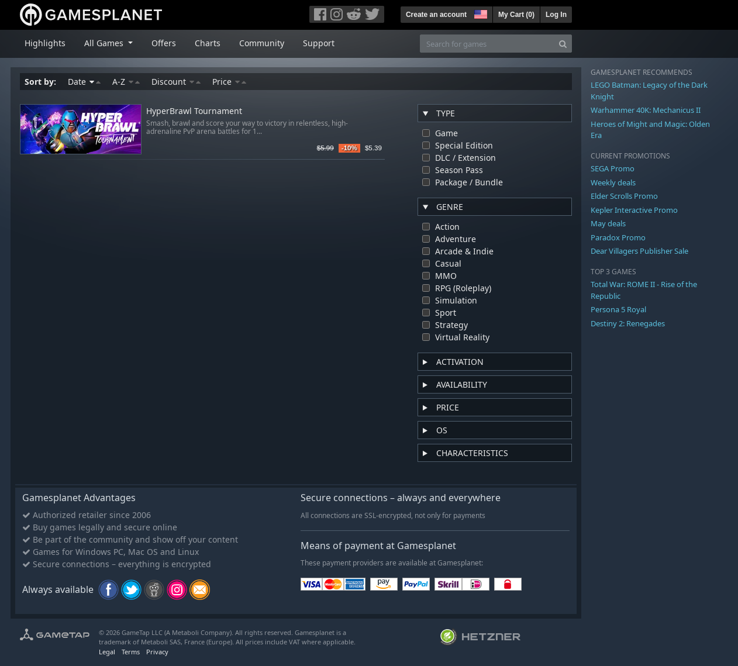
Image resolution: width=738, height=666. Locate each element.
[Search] (563, 43)
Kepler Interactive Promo (634, 210)
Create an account (436, 15)
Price (229, 81)
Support (318, 43)
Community (261, 43)
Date (84, 81)
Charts (207, 43)
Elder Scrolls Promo (624, 196)
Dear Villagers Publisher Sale (639, 251)
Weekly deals (613, 182)
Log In (556, 15)
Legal (107, 651)
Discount (176, 81)
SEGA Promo (612, 168)
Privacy (157, 651)
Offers (163, 43)
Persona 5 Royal (618, 309)
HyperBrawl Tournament (194, 111)
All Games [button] (105, 43)
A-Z (126, 81)
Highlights (45, 43)
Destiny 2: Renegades (628, 323)
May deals (608, 223)
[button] (479, 13)
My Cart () (516, 15)
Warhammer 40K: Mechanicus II (646, 110)
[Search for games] (487, 43)
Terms (131, 651)
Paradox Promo (618, 237)
